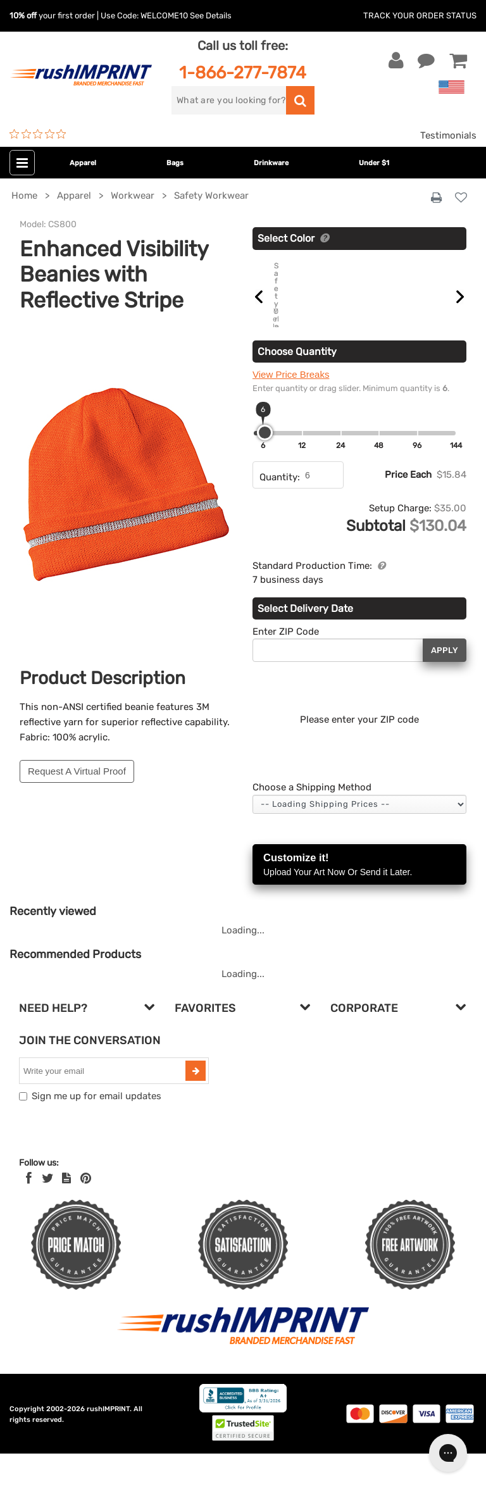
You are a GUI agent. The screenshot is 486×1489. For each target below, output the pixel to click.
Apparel (83, 163)
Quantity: (279, 512)
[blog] (66, 1213)
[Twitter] (48, 1213)
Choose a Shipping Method (311, 822)
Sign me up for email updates (96, 1131)
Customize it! (359, 900)
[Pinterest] (85, 1213)
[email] (103, 1106)
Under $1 (374, 163)
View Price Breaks (290, 409)
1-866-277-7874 (242, 72)
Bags (175, 163)
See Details (211, 15)
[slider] (265, 468)
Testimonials (448, 135)
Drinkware (271, 163)
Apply (444, 685)
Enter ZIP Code (285, 666)
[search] (228, 100)
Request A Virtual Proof (77, 771)
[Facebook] (29, 1213)
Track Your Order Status (420, 15)
